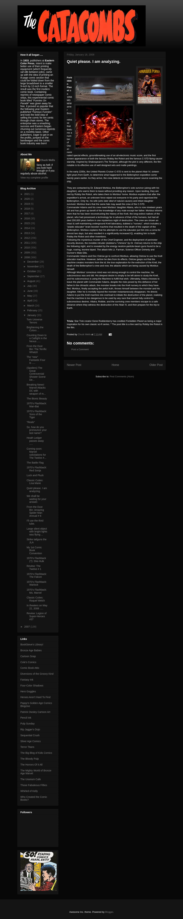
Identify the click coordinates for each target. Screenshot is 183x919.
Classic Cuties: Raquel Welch (36, 599)
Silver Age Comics (30, 741)
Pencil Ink (25, 717)
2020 (27, 198)
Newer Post (74, 364)
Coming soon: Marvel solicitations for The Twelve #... (36, 453)
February (32, 310)
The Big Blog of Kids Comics (36, 752)
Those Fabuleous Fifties (33, 785)
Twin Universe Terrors (34, 321)
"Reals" (31, 422)
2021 (27, 194)
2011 (27, 242)
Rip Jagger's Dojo (30, 729)
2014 (27, 228)
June (30, 290)
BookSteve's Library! (31, 644)
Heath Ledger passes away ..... (35, 440)
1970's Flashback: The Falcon (37, 575)
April (30, 300)
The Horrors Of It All (31, 764)
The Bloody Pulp (29, 758)
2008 (27, 257)
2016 (27, 218)
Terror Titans (27, 747)
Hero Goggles (28, 691)
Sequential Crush (29, 735)
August (31, 281)
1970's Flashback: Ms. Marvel (37, 591)
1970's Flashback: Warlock (37, 583)
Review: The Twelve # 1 (34, 567)
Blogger (109, 912)
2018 (27, 208)
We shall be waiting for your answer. (36, 499)
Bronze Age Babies (31, 650)
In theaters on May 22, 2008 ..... (37, 607)
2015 (27, 223)
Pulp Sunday (27, 723)
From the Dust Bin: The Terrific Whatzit (37, 349)
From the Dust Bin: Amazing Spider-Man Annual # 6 (35, 511)
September (33, 276)
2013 (27, 233)
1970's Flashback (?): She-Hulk (36, 560)
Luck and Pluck (35, 475)
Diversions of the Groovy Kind (36, 673)
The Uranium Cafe (30, 779)
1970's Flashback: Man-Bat (37, 405)
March (31, 305)
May (30, 295)
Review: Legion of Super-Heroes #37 (36, 616)
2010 (27, 247)
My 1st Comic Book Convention (34, 550)
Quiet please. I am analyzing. (37, 490)
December (33, 261)
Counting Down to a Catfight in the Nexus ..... (37, 338)
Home (115, 364)
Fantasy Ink (26, 679)
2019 (27, 203)
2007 (27, 626)
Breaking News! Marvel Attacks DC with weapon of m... (36, 389)
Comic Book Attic (29, 667)
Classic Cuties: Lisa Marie (35, 482)
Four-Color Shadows (31, 685)
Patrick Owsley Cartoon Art (35, 712)
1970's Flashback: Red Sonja (37, 469)
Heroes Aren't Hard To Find (35, 697)
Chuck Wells (47, 160)
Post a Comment (80, 349)
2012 (27, 237)
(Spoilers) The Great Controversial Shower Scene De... (36, 373)
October (32, 271)
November (33, 266)
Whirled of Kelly (29, 791)
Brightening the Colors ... (35, 329)
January (32, 315)
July (29, 285)
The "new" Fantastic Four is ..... (36, 360)
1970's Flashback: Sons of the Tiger (37, 414)
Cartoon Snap (28, 656)
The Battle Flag (35, 462)
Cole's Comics (28, 662)
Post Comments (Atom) (122, 376)
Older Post (156, 364)
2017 (27, 213)
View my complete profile (34, 177)
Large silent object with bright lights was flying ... (37, 531)
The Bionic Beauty (37, 398)
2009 (27, 252)
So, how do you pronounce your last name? (37, 430)
